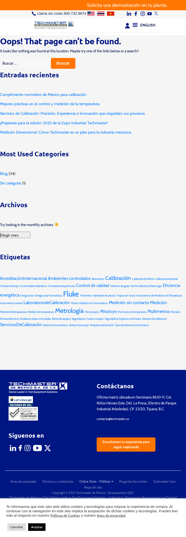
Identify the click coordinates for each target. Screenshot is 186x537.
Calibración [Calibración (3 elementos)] (118, 277)
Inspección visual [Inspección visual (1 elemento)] (126, 295)
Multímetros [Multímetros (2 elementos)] (159, 311)
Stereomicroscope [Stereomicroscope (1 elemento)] (79, 325)
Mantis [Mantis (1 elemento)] (74, 303)
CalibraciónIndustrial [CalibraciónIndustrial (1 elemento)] (166, 279)
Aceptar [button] (37, 527)
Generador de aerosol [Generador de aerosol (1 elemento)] (104, 295)
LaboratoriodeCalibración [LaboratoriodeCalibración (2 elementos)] (46, 302)
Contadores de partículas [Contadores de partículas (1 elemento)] (61, 286)
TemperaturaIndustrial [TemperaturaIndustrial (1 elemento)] (102, 325)
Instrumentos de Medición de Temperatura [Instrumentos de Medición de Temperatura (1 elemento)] (159, 295)
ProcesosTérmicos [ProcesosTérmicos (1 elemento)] (9, 318)
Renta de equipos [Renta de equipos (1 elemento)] (61, 318)
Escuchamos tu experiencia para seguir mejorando (126, 444)
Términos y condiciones (57, 481)
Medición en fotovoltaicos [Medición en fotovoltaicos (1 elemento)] (93, 303)
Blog (4, 173)
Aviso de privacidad (23, 481)
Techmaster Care (164, 481)
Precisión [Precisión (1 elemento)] (175, 312)
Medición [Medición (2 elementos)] (158, 302)
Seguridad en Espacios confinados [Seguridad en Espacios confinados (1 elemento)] (123, 318)
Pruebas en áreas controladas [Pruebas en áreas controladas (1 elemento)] (35, 318)
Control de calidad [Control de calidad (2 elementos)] (92, 285)
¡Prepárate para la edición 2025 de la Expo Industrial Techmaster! (54, 123)
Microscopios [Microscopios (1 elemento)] (92, 312)
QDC (130, 493)
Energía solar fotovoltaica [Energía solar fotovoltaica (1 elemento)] (48, 295)
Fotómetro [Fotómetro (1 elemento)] (86, 295)
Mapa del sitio (93, 487)
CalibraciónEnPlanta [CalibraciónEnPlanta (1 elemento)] (143, 279)
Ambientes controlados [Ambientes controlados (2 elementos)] (69, 278)
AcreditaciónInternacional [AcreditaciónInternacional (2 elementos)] (23, 278)
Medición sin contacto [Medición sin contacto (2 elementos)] (129, 302)
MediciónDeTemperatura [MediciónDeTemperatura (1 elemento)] (13, 312)
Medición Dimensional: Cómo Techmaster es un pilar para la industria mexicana (65, 132)
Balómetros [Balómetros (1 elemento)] (98, 279)
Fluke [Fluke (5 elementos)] (71, 294)
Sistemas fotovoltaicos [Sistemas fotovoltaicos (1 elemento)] (55, 325)
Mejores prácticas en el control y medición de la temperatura (50, 104)
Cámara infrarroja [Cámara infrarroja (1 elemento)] (9, 286)
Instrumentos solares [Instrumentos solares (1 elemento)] (11, 303)
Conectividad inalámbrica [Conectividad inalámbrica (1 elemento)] (33, 286)
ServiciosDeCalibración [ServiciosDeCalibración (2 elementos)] (21, 324)
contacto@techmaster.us (113, 419)
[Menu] (135, 24)
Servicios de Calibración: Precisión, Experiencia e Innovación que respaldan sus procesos (72, 113)
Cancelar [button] (16, 527)
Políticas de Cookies (65, 515)
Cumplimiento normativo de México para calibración (43, 94)
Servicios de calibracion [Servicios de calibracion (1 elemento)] (154, 318)
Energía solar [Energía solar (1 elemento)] (27, 295)
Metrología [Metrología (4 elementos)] (69, 311)
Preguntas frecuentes (133, 481)
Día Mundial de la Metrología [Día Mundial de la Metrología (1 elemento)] (146, 286)
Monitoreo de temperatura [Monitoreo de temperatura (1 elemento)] (132, 312)
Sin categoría (10, 183)
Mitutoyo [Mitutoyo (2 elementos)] (108, 311)
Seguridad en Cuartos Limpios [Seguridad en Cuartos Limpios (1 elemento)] (88, 318)
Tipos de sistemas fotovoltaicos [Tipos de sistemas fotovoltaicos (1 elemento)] (132, 325)
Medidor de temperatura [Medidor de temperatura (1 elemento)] (41, 312)
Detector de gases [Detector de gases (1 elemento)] (119, 286)
